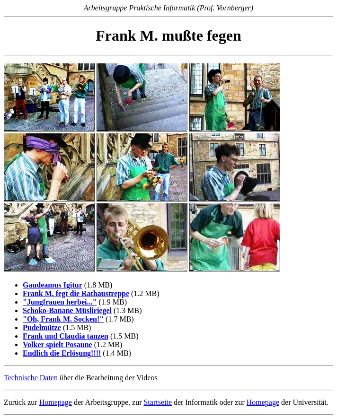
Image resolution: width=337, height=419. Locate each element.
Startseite (157, 402)
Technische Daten (31, 378)
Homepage (55, 402)
